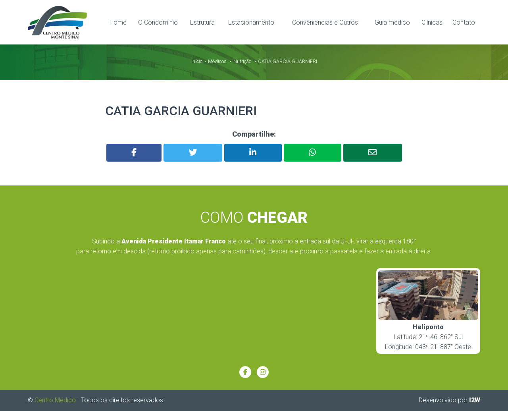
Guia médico (392, 22)
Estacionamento (251, 22)
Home (118, 22)
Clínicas (432, 22)
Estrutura (202, 22)
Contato (463, 22)
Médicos (217, 61)
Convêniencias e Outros (325, 22)
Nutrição (242, 61)
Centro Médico (55, 400)
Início (196, 61)
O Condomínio (158, 22)
